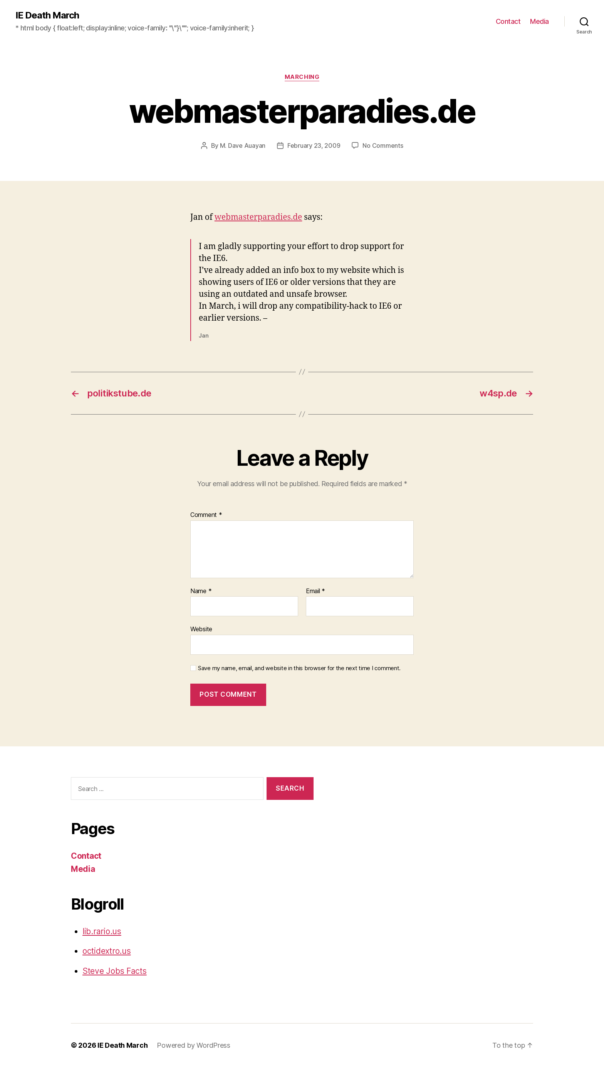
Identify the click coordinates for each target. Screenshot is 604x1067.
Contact (508, 21)
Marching (302, 77)
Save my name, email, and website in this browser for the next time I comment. (299, 668)
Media (539, 21)
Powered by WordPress (193, 1045)
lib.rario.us (101, 931)
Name (200, 591)
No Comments (382, 145)
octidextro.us (106, 951)
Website (201, 629)
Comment (206, 515)
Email (315, 591)
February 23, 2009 (313, 145)
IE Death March (47, 15)
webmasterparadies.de (258, 217)
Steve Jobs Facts (114, 971)
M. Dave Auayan (242, 145)
